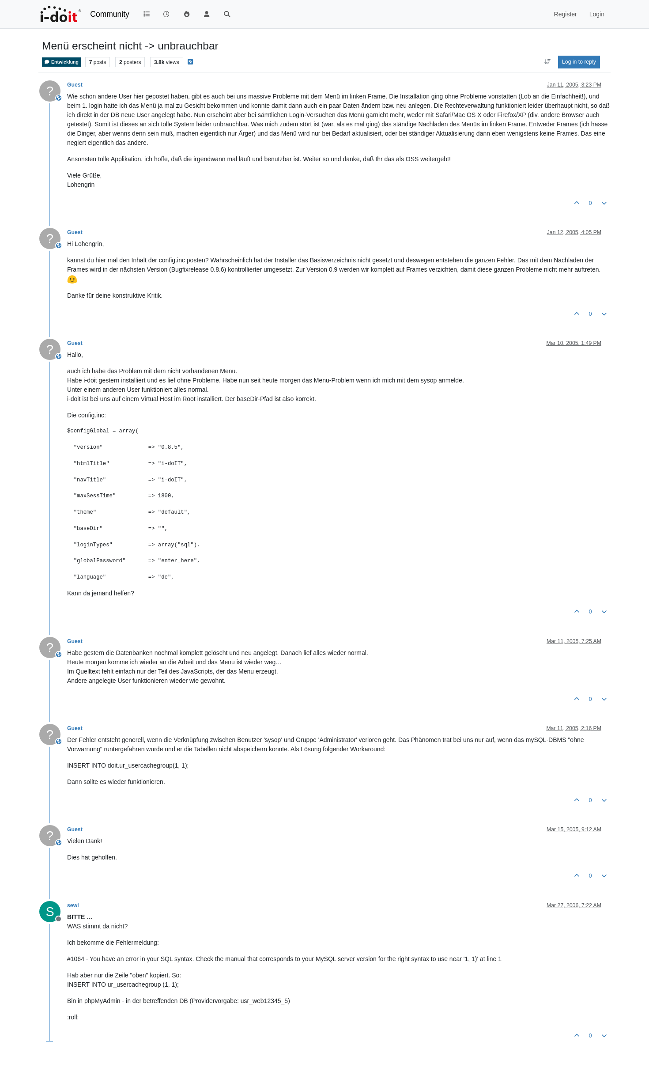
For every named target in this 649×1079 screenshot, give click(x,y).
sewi (73, 905)
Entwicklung (61, 62)
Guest (75, 85)
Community (109, 14)
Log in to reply (579, 62)
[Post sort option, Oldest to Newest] (547, 62)
